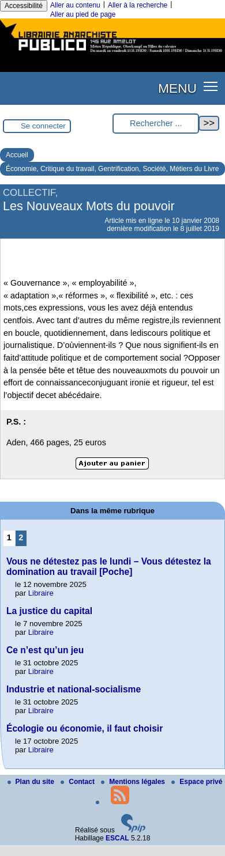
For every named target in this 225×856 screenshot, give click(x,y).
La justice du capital (49, 611)
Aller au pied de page (82, 14)
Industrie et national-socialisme (73, 689)
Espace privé (196, 782)
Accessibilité (24, 6)
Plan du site (32, 782)
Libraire (41, 593)
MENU (177, 88)
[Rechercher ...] (155, 123)
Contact (78, 782)
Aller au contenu (75, 5)
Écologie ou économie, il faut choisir (84, 728)
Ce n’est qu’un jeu (45, 650)
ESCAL (117, 838)
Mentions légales (134, 782)
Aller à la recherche (137, 5)
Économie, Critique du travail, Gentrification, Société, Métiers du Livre (112, 169)
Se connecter (43, 126)
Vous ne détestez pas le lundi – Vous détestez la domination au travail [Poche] (108, 566)
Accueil (17, 155)
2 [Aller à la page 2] (20, 537)
